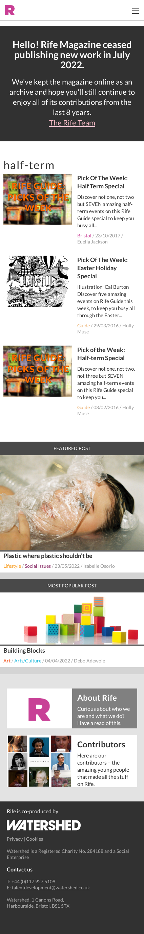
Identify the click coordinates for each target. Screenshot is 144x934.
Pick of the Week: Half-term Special (101, 353)
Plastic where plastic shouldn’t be (47, 555)
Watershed (44, 825)
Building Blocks (24, 650)
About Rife (97, 697)
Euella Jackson (92, 241)
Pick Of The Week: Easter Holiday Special (102, 268)
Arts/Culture (27, 660)
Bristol (84, 235)
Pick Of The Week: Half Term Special (102, 182)
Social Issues (38, 566)
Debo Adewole (89, 660)
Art (7, 660)
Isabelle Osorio (99, 566)
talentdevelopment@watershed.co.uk (51, 887)
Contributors (101, 743)
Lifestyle (12, 566)
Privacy (15, 839)
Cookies (34, 839)
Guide (83, 325)
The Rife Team (72, 122)
